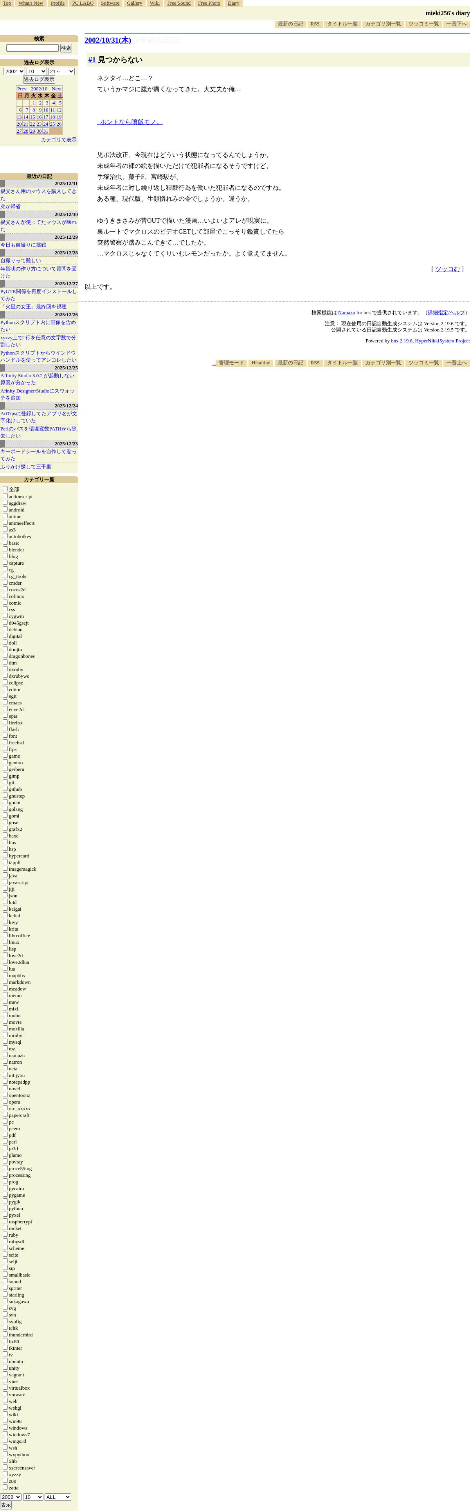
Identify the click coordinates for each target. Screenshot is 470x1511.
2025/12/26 (66, 314)
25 (52, 124)
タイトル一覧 (342, 24)
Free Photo (209, 3)
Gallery (134, 3)
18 (52, 117)
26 (59, 124)
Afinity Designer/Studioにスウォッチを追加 (37, 394)
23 (39, 124)
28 (26, 131)
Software (110, 3)
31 (46, 131)
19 (59, 117)
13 (19, 117)
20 (19, 124)
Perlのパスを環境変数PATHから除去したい (38, 432)
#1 (92, 60)
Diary (234, 3)
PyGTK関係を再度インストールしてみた (38, 294)
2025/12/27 (66, 283)
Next (56, 89)
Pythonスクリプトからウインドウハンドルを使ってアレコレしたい (38, 356)
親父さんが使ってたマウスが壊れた (38, 225)
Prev (22, 89)
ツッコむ (447, 269)
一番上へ (457, 363)
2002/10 (39, 89)
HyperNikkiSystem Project (442, 341)
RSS (315, 24)
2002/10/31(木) (108, 40)
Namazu (346, 312)
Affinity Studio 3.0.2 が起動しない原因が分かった (37, 379)
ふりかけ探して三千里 (25, 467)
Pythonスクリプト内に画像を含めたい (38, 325)
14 (26, 117)
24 (46, 124)
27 (19, 131)
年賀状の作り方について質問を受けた (38, 272)
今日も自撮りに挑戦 (23, 245)
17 (46, 117)
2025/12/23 (66, 444)
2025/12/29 (66, 237)
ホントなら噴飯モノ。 (131, 122)
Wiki (155, 3)
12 (59, 110)
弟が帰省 (10, 206)
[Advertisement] (327, 390)
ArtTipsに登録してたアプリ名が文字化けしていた (38, 417)
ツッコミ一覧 (424, 24)
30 (39, 131)
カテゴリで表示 (59, 139)
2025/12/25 (66, 368)
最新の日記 (290, 24)
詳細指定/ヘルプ (446, 312)
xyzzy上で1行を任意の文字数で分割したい (38, 341)
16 (39, 117)
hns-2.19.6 (401, 341)
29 (32, 131)
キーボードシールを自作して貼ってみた (38, 454)
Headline (261, 363)
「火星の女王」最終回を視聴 (33, 307)
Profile (58, 3)
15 (32, 117)
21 (26, 124)
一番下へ (457, 24)
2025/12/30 (66, 214)
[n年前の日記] (156, 40)
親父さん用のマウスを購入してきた (38, 194)
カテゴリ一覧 (39, 480)
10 (46, 110)
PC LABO (83, 3)
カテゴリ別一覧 (383, 24)
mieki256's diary (448, 13)
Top (7, 3)
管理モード (231, 363)
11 (52, 110)
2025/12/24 (66, 406)
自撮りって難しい (20, 260)
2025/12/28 (66, 253)
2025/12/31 (66, 183)
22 (32, 124)
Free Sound (179, 3)
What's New (30, 3)
